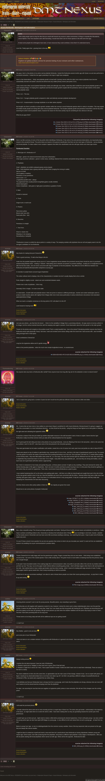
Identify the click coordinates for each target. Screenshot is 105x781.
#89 (17, 527)
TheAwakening (8, 368)
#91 (17, 598)
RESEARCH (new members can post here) (25, 21)
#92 (17, 627)
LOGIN (93, 1)
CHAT (2, 1)
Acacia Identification (21, 312)
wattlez (7, 599)
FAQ (2, 18)
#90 (17, 552)
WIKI (8, 18)
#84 (17, 248)
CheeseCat (7, 30)
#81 (17, 30)
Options (102, 27)
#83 (17, 136)
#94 (17, 701)
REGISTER (101, 1)
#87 (17, 396)
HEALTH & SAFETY (18, 18)
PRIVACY (9, 1)
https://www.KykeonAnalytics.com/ (28, 63)
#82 (17, 70)
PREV (5, 25)
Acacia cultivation (20, 314)
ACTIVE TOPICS (99, 18)
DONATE (17, 1)
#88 (17, 423)
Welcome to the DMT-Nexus (7, 21)
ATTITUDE (36, 18)
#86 (17, 368)
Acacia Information (21, 310)
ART (28, 18)
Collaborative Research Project (44, 21)
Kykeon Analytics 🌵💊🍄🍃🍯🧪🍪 (30, 58)
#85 (17, 320)
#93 (17, 655)
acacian (7, 248)
